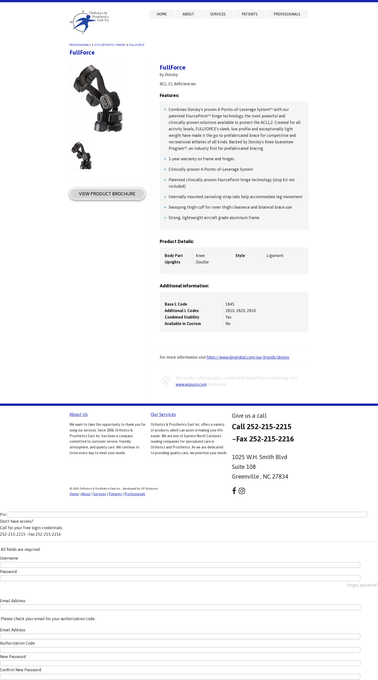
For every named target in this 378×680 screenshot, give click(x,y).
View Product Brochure (107, 193)
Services (218, 14)
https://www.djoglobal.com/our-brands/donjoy (248, 357)
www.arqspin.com (191, 384)
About (188, 14)
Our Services (163, 414)
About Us (79, 414)
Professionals (287, 14)
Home (162, 14)
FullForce (137, 45)
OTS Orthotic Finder (109, 45)
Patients (250, 14)
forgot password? (362, 585)
